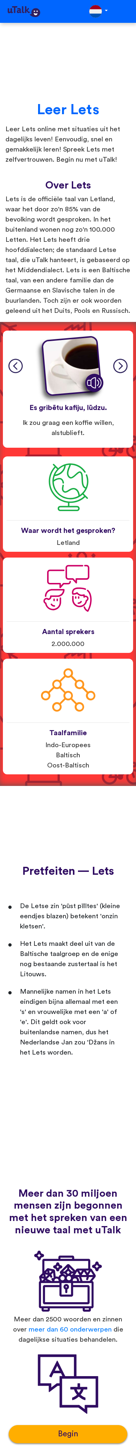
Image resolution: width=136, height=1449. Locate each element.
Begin (68, 1434)
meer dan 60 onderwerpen (70, 1329)
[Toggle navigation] (125, 11)
